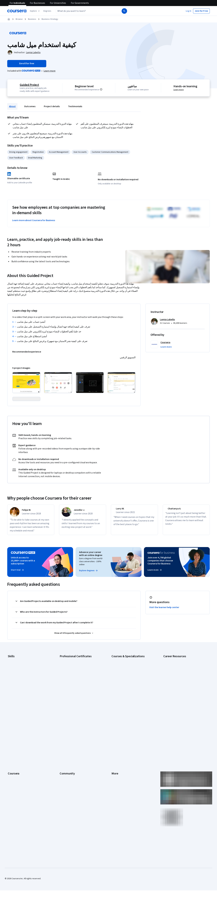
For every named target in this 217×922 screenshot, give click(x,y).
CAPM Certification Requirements (178, 681)
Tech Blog (64, 757)
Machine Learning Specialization (126, 708)
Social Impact (14, 794)
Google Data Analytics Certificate (75, 685)
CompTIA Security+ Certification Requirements (184, 690)
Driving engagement (18, 152)
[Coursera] (16, 11)
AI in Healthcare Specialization (125, 690)
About (12, 106)
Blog (62, 748)
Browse (19, 19)
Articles (115, 766)
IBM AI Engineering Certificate (73, 703)
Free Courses (14, 798)
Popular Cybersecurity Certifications (179, 712)
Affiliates (115, 775)
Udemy (11, 803)
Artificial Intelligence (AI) (19, 681)
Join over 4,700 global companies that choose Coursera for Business (160, 577)
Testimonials (75, 106)
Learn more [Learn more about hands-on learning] (179, 89)
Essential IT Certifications (174, 694)
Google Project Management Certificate (78, 694)
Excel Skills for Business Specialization (129, 699)
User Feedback (16, 157)
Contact (115, 762)
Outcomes (29, 106)
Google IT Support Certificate (73, 690)
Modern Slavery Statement (124, 780)
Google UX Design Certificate (73, 699)
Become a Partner (16, 789)
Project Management (17, 708)
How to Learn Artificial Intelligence (178, 703)
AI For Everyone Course (122, 685)
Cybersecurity (14, 685)
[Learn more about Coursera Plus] (49, 71)
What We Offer (14, 739)
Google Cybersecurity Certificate (75, 681)
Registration (38, 152)
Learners (64, 735)
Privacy (115, 748)
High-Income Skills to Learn (175, 699)
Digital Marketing (15, 694)
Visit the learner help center (164, 624)
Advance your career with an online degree (90, 570)
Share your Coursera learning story (179, 717)
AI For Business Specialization (125, 681)
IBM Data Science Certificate (72, 712)
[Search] (124, 11)
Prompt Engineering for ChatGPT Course (130, 712)
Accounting (13, 676)
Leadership (13, 744)
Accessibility (117, 757)
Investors (116, 739)
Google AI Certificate (69, 676)
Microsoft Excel (14, 703)
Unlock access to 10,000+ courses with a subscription (23, 577)
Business (32, 19)
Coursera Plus (14, 757)
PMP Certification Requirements (177, 708)
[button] (47, 11)
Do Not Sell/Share (119, 785)
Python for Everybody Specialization (128, 717)
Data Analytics (14, 690)
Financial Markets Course (123, 703)
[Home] (8, 19)
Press (114, 735)
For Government (15, 780)
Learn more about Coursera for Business (33, 220)
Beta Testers (66, 744)
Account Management (58, 152)
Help (114, 753)
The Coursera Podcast (70, 753)
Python (11, 712)
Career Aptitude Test (172, 676)
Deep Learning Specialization (125, 694)
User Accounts (80, 152)
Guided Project (28, 85)
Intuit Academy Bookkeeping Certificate (78, 717)
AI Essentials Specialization (124, 676)
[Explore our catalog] (35, 11)
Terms (114, 744)
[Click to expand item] (26, 382)
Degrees (12, 771)
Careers (11, 748)
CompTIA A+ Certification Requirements (181, 685)
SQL (9, 717)
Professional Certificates (19, 762)
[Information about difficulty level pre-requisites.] (104, 89)
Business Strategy (50, 19)
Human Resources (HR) (18, 699)
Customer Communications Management (110, 152)
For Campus (13, 785)
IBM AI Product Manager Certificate (75, 708)
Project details (52, 106)
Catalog (11, 753)
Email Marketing (35, 157)
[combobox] (85, 11)
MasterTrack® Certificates (19, 766)
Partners (63, 739)
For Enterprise (14, 775)
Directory (116, 771)
